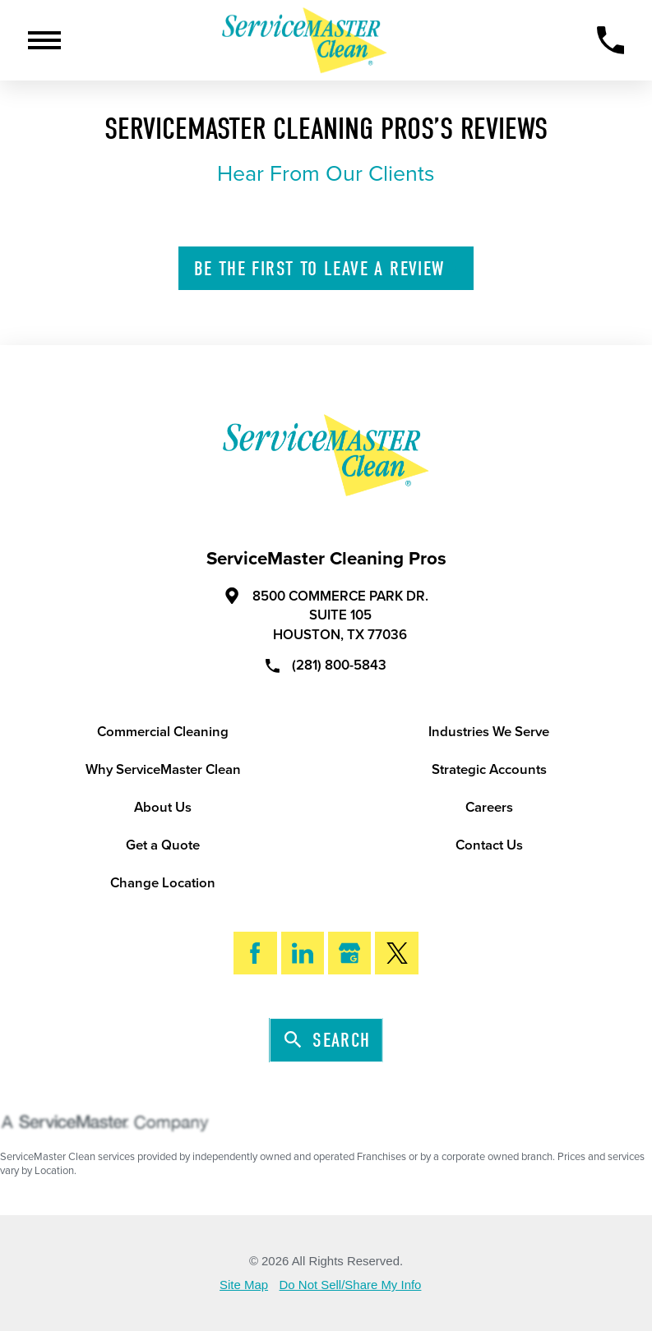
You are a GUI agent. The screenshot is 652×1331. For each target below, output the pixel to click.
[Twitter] (396, 953)
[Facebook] (255, 953)
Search (327, 1041)
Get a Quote (163, 845)
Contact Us (489, 845)
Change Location (162, 883)
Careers (489, 807)
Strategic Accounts (489, 770)
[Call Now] (611, 40)
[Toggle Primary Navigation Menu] (44, 40)
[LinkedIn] (302, 953)
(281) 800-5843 (326, 665)
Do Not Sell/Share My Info (351, 1285)
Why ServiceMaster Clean (163, 770)
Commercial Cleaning (163, 732)
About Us (163, 807)
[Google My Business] (349, 953)
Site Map (244, 1285)
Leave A (327, 269)
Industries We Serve (488, 732)
